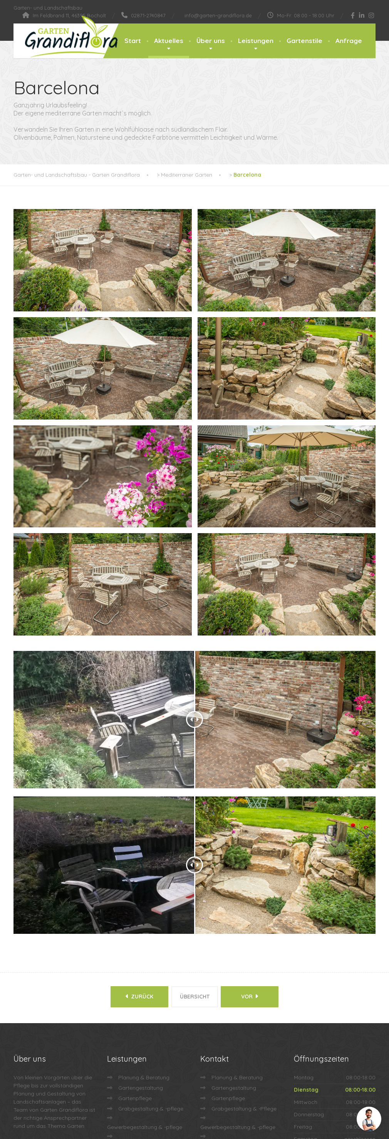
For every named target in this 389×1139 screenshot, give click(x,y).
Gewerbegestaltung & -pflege (144, 965)
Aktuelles (168, 41)
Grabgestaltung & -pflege (150, 946)
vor (252, 837)
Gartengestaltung (140, 926)
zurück (137, 837)
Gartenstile (304, 41)
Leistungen (255, 41)
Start (132, 41)
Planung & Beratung (143, 915)
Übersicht (195, 837)
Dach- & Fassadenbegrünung (144, 983)
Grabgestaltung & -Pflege (244, 946)
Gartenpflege (135, 936)
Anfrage (348, 41)
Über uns (210, 41)
